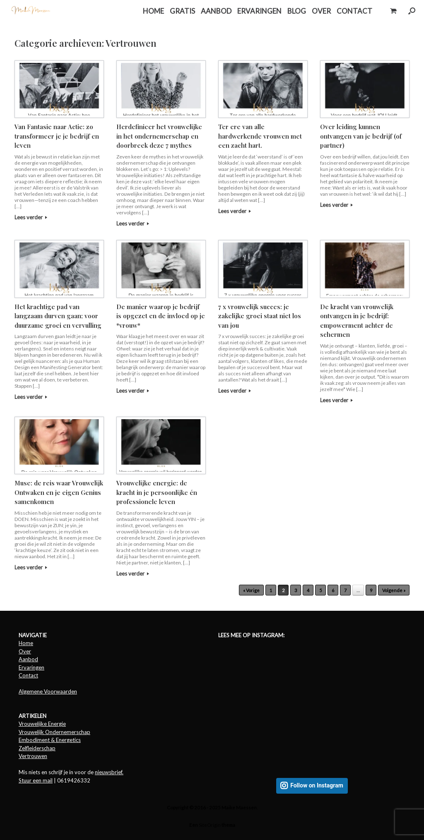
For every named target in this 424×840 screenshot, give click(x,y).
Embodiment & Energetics (50, 740)
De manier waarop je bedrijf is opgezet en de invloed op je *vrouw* (160, 315)
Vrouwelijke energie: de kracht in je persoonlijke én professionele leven (156, 492)
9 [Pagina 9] (371, 590)
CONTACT (354, 11)
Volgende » (393, 590)
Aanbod (28, 659)
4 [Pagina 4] (308, 590)
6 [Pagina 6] (333, 590)
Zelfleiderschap (37, 748)
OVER (321, 11)
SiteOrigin (210, 825)
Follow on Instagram (316, 785)
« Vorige (251, 590)
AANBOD (216, 11)
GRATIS (182, 11)
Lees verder (30, 217)
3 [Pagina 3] (295, 590)
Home (26, 643)
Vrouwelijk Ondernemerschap (54, 732)
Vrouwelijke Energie (42, 723)
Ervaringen (31, 667)
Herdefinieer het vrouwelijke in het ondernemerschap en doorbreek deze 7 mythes (159, 135)
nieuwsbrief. (109, 772)
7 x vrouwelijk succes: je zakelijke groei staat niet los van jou (259, 315)
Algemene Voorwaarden (48, 691)
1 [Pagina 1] (271, 590)
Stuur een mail (36, 780)
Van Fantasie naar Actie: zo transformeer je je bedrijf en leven (56, 135)
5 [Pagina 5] (320, 590)
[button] (412, 11)
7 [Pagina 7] (345, 590)
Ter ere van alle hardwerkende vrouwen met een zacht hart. (260, 135)
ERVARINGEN (259, 11)
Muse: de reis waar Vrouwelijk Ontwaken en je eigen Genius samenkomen (58, 492)
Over (25, 651)
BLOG (296, 11)
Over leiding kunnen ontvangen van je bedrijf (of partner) (361, 135)
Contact (28, 675)
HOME (153, 11)
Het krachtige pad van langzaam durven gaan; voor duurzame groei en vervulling (57, 315)
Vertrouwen (33, 756)
